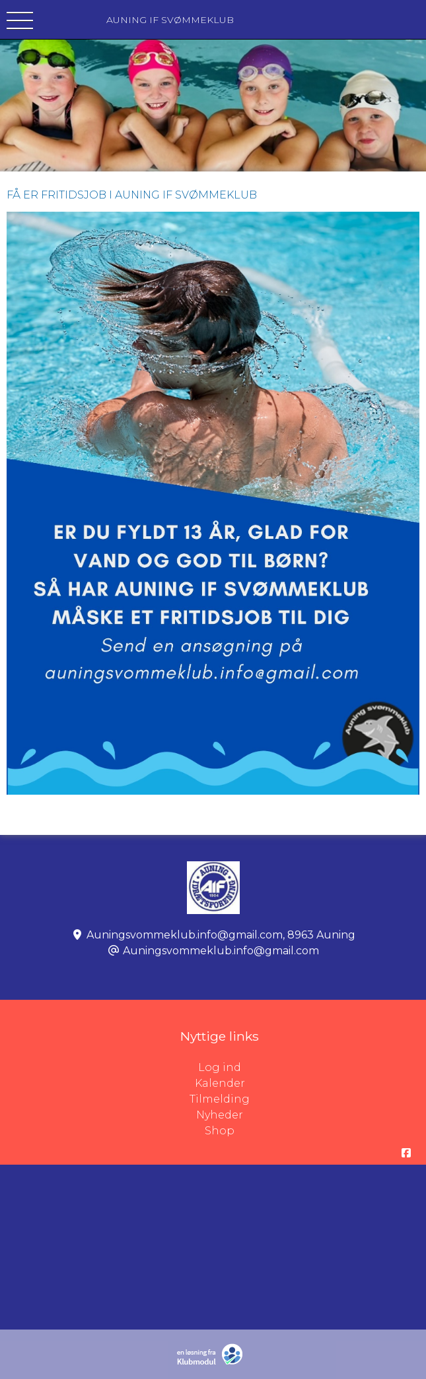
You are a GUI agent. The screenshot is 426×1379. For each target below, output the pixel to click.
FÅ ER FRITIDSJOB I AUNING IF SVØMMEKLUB (132, 195)
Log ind (312, 1068)
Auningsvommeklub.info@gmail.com (221, 950)
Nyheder (219, 1115)
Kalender (220, 1083)
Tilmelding (220, 1099)
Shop (219, 1130)
